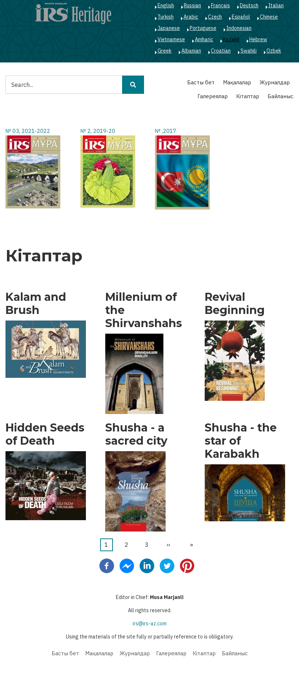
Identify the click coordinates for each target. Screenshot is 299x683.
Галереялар (212, 96)
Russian (192, 5)
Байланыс (281, 96)
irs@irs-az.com (150, 623)
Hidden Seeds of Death (44, 434)
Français (220, 5)
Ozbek (273, 50)
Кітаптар (247, 96)
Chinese (269, 17)
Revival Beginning (235, 304)
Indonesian (238, 28)
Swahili (249, 50)
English (166, 5)
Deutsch (249, 5)
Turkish (166, 17)
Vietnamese (171, 39)
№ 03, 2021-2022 (27, 130)
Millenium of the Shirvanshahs (143, 310)
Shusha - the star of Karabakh (241, 441)
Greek (164, 50)
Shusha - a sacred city (136, 434)
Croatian (221, 50)
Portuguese (203, 28)
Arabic (190, 17)
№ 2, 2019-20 (97, 130)
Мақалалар (237, 82)
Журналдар (275, 82)
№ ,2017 (165, 130)
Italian (276, 5)
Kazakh (231, 39)
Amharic (204, 39)
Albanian (191, 50)
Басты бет (201, 82)
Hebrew (258, 39)
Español (241, 17)
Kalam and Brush (35, 304)
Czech (215, 17)
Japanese (169, 28)
